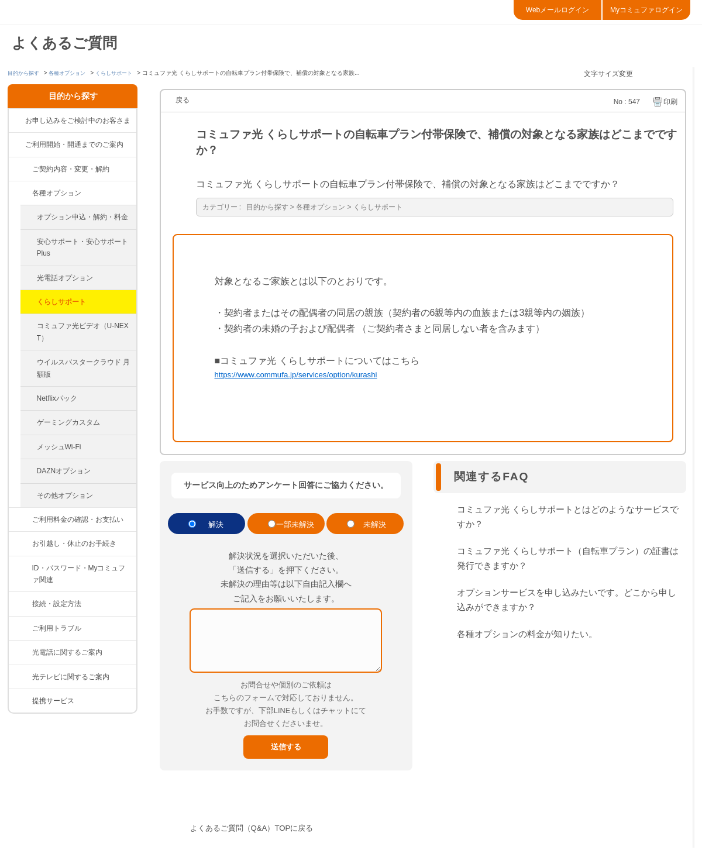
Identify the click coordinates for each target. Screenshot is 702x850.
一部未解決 (295, 526)
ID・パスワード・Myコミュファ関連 (79, 574)
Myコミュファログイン (646, 10)
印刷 (670, 102)
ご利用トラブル (56, 628)
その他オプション (65, 495)
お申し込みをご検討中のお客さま (77, 120)
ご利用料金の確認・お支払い (77, 519)
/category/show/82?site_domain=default (20, 519)
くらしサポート (123, 73)
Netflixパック (57, 398)
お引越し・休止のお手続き (74, 543)
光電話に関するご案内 (67, 652)
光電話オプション (65, 278)
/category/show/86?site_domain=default (20, 677)
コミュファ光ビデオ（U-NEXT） (83, 332)
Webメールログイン (557, 10)
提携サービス (53, 701)
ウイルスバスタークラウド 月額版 (83, 368)
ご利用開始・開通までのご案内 (74, 144)
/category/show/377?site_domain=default (20, 543)
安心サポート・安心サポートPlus (82, 247)
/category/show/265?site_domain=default (20, 701)
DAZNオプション (64, 471)
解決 (215, 526)
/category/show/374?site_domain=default (20, 568)
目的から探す (25, 73)
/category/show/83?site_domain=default (20, 603)
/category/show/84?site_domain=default (20, 628)
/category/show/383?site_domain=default (20, 193)
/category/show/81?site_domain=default (20, 169)
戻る (183, 100)
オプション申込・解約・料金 (82, 217)
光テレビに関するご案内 (70, 677)
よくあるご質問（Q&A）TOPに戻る (265, 830)
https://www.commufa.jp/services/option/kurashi (313, 376)
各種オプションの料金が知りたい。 (527, 637)
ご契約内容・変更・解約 (70, 169)
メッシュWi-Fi (59, 447)
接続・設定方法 (56, 604)
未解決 (374, 526)
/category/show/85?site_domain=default (20, 652)
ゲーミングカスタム (68, 422)
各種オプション (72, 73)
